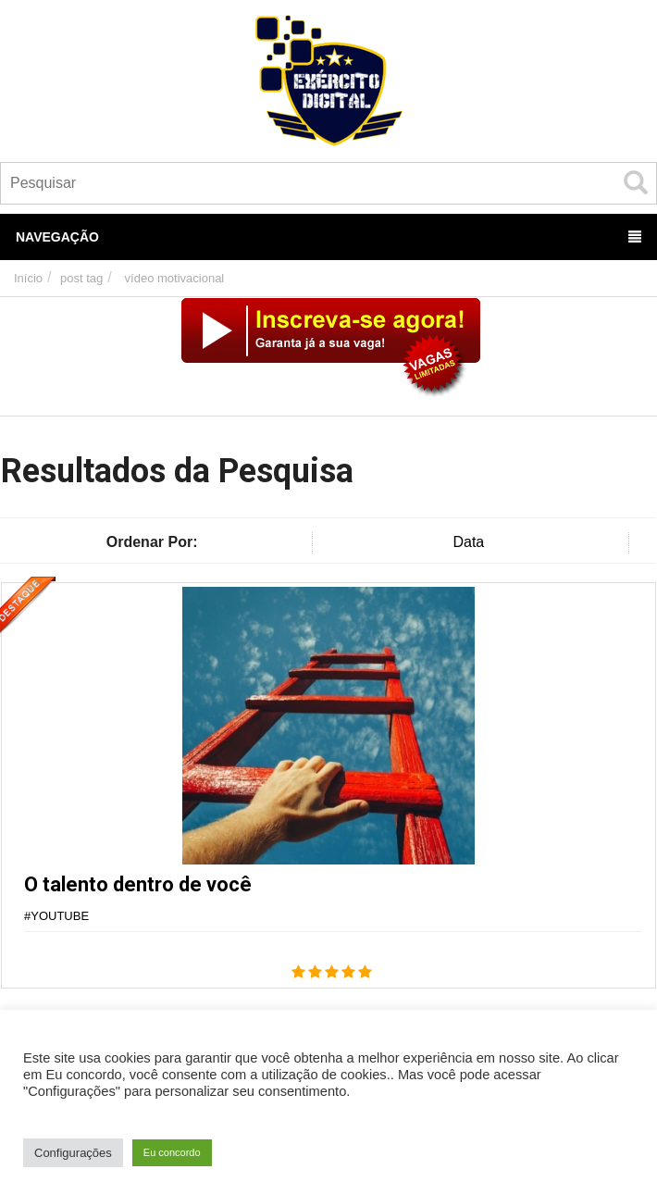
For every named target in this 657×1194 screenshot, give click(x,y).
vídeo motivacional (175, 278)
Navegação (328, 237)
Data (468, 542)
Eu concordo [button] (172, 1152)
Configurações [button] (73, 1153)
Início (28, 278)
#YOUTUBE (56, 916)
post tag (81, 278)
